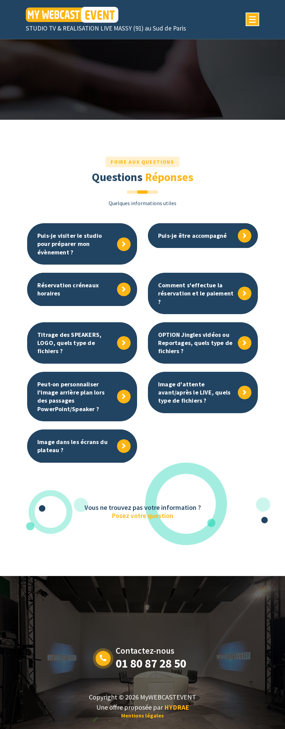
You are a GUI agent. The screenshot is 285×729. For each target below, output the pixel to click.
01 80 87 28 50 (151, 663)
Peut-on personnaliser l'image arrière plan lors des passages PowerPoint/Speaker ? (70, 396)
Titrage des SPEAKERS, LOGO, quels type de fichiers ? (69, 343)
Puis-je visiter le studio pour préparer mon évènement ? (69, 244)
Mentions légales (142, 715)
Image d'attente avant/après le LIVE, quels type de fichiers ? (194, 392)
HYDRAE (176, 707)
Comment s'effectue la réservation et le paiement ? (195, 293)
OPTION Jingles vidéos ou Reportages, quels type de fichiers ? (195, 343)
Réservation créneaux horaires (68, 289)
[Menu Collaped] (252, 19)
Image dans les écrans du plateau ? (72, 446)
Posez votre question (142, 515)
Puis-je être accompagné (192, 235)
